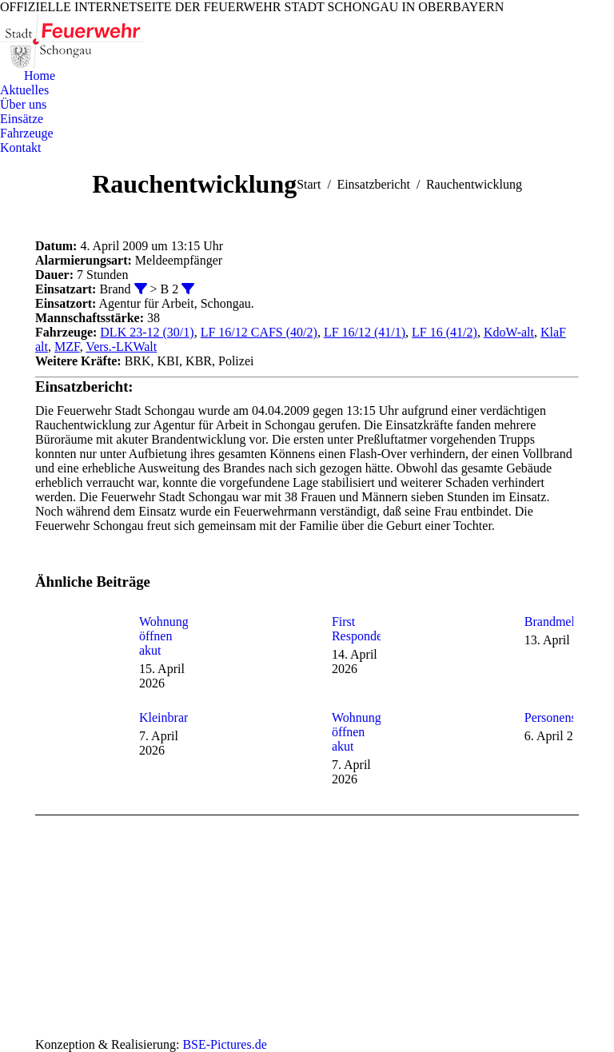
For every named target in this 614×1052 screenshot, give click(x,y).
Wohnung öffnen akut (164, 636)
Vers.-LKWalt (121, 346)
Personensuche (562, 717)
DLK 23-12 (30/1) (146, 332)
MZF (67, 346)
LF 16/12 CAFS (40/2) (259, 332)
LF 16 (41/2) (444, 332)
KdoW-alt (509, 332)
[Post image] (79, 651)
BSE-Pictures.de (224, 1044)
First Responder (359, 629)
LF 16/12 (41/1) (364, 332)
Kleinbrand (168, 717)
